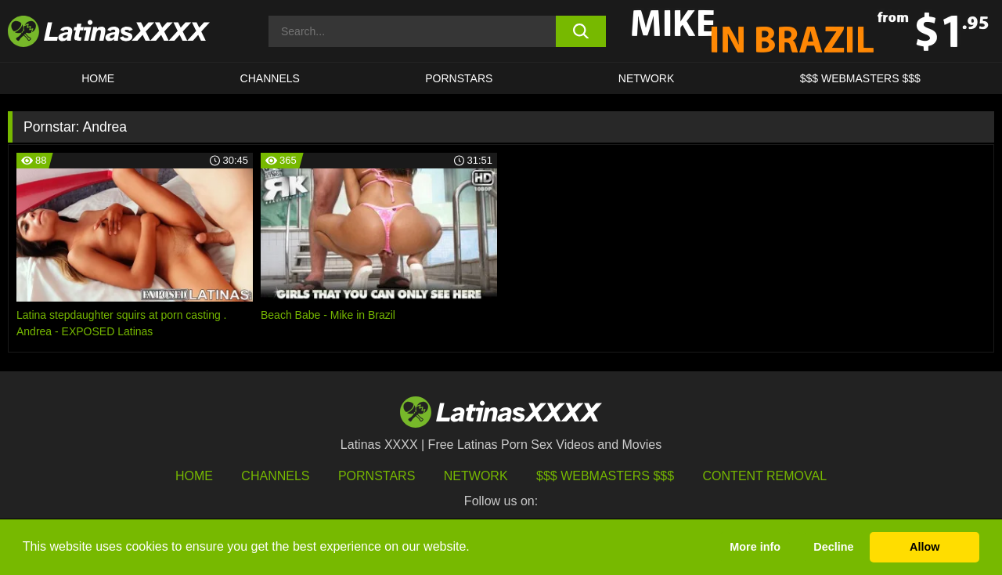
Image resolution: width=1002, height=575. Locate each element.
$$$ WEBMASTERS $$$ (860, 78)
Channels (275, 476)
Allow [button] (924, 547)
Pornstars (458, 78)
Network (646, 78)
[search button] (581, 31)
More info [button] (755, 547)
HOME (97, 78)
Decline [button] (833, 547)
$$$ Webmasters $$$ (605, 476)
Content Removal (765, 476)
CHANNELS (270, 78)
